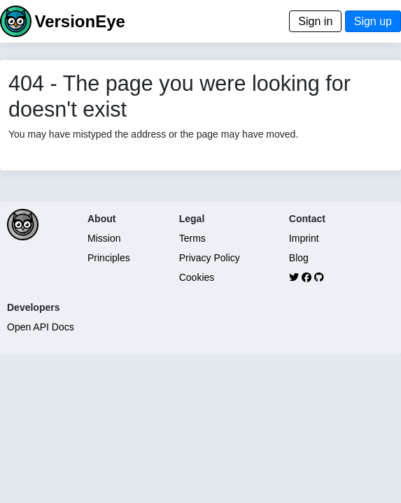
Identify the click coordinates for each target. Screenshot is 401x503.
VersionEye (79, 21)
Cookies (197, 277)
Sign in (315, 21)
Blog (299, 257)
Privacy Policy (209, 257)
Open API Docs (40, 327)
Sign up (373, 21)
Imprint (304, 238)
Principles (108, 257)
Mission (103, 238)
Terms (192, 238)
